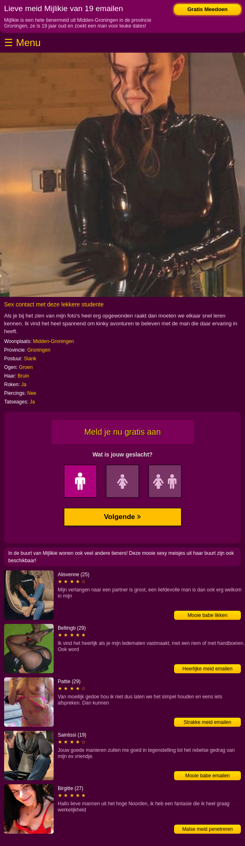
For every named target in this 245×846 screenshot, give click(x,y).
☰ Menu (22, 42)
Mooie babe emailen (207, 776)
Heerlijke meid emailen (207, 669)
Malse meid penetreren (207, 829)
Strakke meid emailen (207, 722)
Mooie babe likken (208, 615)
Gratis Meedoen (207, 9)
